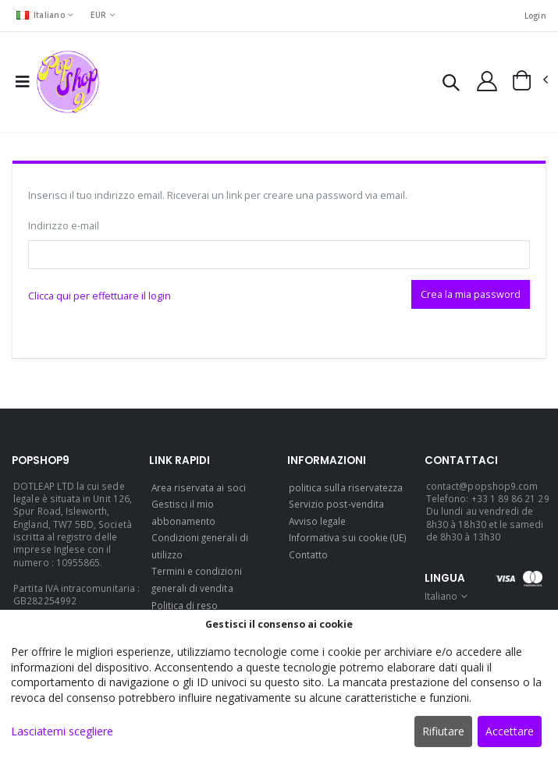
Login (535, 15)
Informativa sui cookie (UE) (348, 537)
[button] (450, 84)
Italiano (40, 14)
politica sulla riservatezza (346, 487)
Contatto (308, 554)
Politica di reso (185, 605)
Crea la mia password (471, 294)
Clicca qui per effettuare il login (99, 296)
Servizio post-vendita (336, 504)
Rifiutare (443, 731)
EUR (98, 14)
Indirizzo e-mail (63, 225)
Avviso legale (318, 521)
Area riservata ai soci (198, 487)
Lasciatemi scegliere (62, 731)
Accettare (509, 731)
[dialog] (279, 684)
